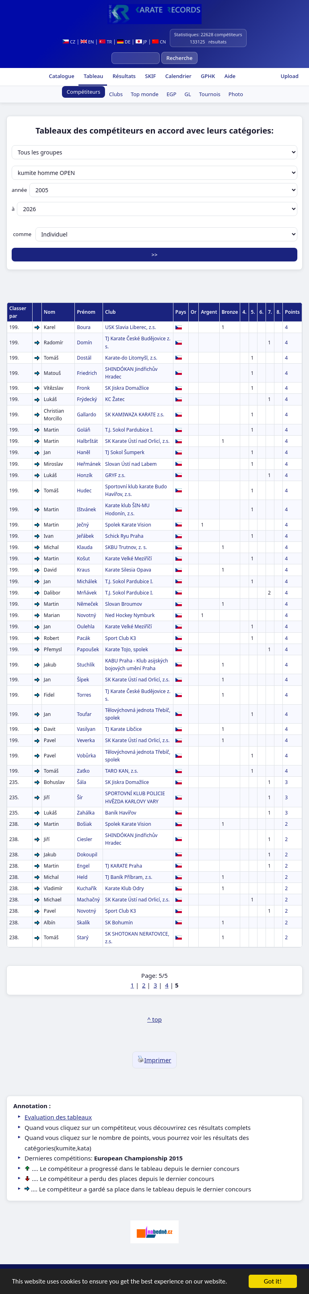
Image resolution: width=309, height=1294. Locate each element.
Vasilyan (86, 729)
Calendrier (177, 76)
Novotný (86, 615)
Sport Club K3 (120, 638)
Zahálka (86, 812)
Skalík (83, 922)
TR (105, 42)
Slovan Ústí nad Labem (131, 464)
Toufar (84, 714)
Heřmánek (89, 464)
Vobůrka (86, 755)
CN (159, 42)
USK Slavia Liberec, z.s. (130, 327)
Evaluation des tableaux (58, 1117)
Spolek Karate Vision (128, 524)
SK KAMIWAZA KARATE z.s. (134, 414)
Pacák (83, 638)
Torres (84, 694)
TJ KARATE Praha (123, 865)
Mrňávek (87, 592)
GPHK (207, 76)
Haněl (83, 452)
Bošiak (84, 824)
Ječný (83, 524)
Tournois (209, 94)
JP (141, 42)
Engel (83, 865)
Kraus (83, 569)
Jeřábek (85, 536)
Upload (289, 76)
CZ (68, 42)
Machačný (88, 899)
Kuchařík (87, 888)
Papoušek (88, 649)
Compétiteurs (83, 91)
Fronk (83, 388)
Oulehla (86, 626)
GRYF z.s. (115, 475)
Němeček (87, 604)
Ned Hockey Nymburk (129, 615)
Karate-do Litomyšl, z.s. (131, 357)
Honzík (85, 475)
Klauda (85, 547)
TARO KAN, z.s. (121, 770)
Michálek (87, 581)
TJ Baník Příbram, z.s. (128, 877)
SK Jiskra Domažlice (127, 388)
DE (123, 42)
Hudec (84, 490)
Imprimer (154, 1060)
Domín (84, 342)
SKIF (150, 76)
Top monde (145, 94)
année (154, 190)
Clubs (116, 94)
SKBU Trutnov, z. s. (126, 547)
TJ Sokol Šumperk (124, 452)
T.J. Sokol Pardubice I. (129, 429)
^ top (154, 1019)
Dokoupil (87, 854)
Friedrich (87, 373)
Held (82, 877)
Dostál (84, 357)
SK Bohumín (119, 922)
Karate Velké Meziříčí (128, 558)
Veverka (86, 740)
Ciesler (84, 839)
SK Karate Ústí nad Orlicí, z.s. (137, 441)
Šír (80, 797)
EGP (172, 94)
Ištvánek (86, 509)
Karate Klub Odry (124, 888)
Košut (83, 558)
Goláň (83, 429)
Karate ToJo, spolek (126, 649)
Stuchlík (86, 664)
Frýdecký (87, 399)
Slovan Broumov (123, 604)
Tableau (92, 76)
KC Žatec (114, 399)
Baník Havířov (120, 812)
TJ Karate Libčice (123, 729)
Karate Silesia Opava (128, 569)
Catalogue (60, 76)
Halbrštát (87, 441)
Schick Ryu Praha (124, 536)
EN (87, 42)
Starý (83, 937)
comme (154, 234)
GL (187, 94)
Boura (84, 327)
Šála (81, 782)
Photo (236, 94)
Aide (229, 76)
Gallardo (86, 414)
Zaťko (83, 770)
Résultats (123, 76)
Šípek (83, 679)
